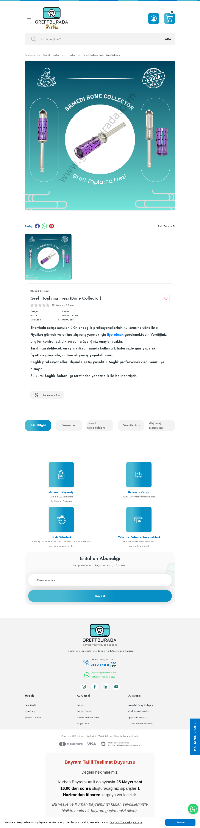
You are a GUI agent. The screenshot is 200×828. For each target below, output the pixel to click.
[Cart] (169, 18)
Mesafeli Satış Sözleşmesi (141, 705)
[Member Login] (153, 18)
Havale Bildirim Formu (88, 717)
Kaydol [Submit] (100, 596)
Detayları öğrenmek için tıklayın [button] (126, 822)
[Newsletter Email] (100, 580)
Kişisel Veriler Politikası (140, 723)
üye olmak (116, 334)
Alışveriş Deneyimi (156, 425)
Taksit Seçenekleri (96, 425)
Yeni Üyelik (30, 705)
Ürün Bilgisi (38, 425)
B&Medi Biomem (71, 315)
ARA (167, 39)
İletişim (80, 705)
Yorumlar (68, 425)
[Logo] (51, 18)
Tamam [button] (180, 822)
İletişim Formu (84, 711)
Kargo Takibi (83, 723)
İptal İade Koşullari (138, 717)
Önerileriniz (131, 425)
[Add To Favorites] (166, 298)
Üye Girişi (30, 711)
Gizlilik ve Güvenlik (138, 711)
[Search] (100, 39)
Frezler (66, 311)
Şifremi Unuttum (33, 717)
